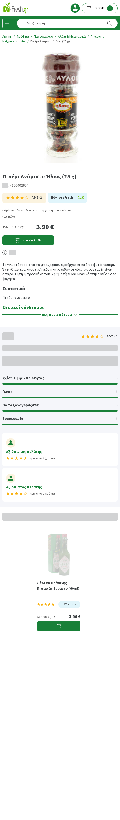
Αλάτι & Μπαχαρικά (72, 36)
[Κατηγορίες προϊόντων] (7, 23)
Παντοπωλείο (43, 36)
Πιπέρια (96, 36)
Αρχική (7, 36)
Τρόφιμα (23, 36)
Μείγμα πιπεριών (13, 41)
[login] (75, 8)
